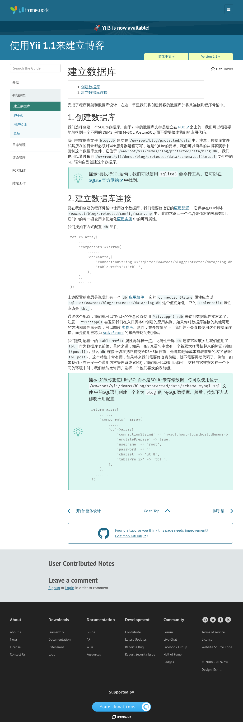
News (14, 639)
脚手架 (18, 115)
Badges (169, 662)
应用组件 (136, 297)
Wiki (90, 647)
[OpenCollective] (121, 706)
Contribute (133, 632)
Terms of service (213, 632)
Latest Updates (136, 639)
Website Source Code (217, 647)
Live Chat (170, 639)
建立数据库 (22, 106)
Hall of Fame (173, 654)
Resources (94, 654)
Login (69, 587)
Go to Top (157, 510)
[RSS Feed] (227, 619)
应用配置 (181, 208)
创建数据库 (90, 86)
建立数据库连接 (94, 92)
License (15, 647)
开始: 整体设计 (84, 510)
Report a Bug (134, 647)
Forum (168, 632)
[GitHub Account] (205, 619)
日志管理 (19, 145)
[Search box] (35, 68)
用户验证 (20, 124)
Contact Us (18, 654)
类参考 (127, 327)
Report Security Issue (140, 654)
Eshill (217, 669)
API (89, 639)
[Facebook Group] (220, 619)
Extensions (56, 647)
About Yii (16, 632)
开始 (15, 82)
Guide (91, 632)
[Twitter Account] (212, 619)
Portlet (19, 170)
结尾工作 (19, 183)
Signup (54, 587)
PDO (181, 127)
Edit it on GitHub (128, 536)
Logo (52, 654)
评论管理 (19, 157)
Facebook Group (175, 647)
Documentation (59, 639)
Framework (56, 632)
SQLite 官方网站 (104, 180)
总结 (17, 133)
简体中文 (166, 56)
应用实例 (124, 218)
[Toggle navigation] (228, 9)
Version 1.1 (210, 56)
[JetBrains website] (121, 716)
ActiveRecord (113, 332)
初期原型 (19, 95)
